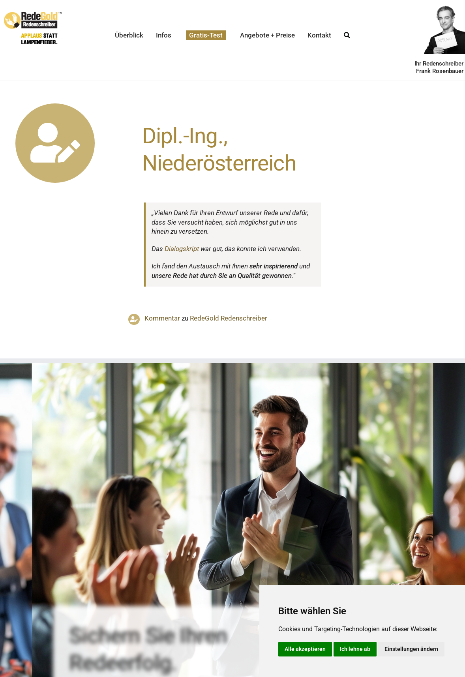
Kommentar (162, 318)
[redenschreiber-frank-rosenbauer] (440, 8)
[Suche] (347, 35)
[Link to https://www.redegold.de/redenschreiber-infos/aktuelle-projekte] (55, 143)
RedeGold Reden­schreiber (228, 318)
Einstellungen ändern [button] (411, 649)
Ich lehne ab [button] (355, 649)
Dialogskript (182, 249)
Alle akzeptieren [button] (305, 649)
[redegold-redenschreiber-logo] (33, 15)
